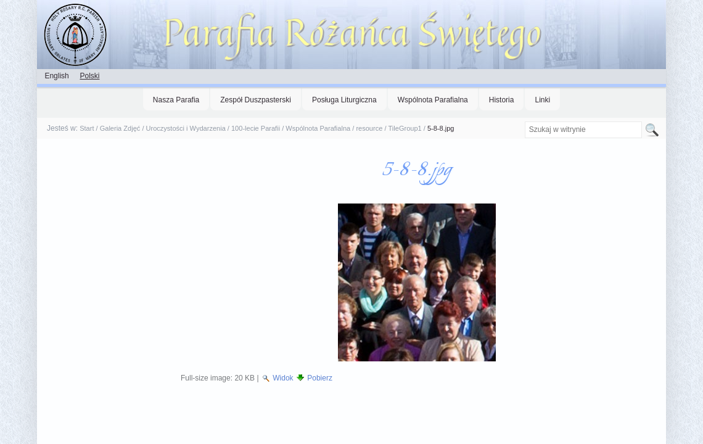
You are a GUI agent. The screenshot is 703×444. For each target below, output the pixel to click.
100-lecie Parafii (255, 128)
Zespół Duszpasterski (255, 100)
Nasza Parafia (176, 100)
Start (87, 128)
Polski (89, 76)
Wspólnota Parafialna (433, 100)
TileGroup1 (405, 128)
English (56, 76)
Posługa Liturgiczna (344, 100)
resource (369, 128)
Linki (542, 100)
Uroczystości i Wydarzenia (186, 128)
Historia (501, 100)
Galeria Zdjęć (120, 128)
